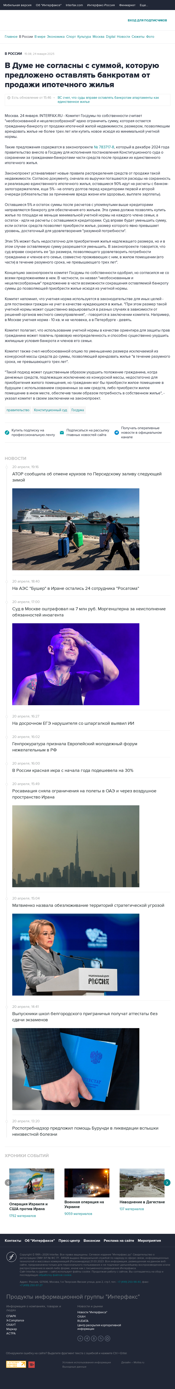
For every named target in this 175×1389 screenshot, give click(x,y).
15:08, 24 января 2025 (39, 54)
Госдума (77, 410)
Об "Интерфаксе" (49, 5)
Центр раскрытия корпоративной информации (99, 1327)
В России (26, 37)
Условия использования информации (86, 1362)
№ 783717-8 (104, 147)
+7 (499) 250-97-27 (31, 1285)
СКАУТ (11, 1325)
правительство (18, 410)
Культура (84, 37)
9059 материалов (78, 1214)
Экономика (56, 37)
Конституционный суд (50, 410)
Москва (98, 37)
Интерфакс (87, 20)
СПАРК (11, 1316)
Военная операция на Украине (84, 1204)
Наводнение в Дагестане (142, 1202)
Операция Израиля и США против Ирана (28, 1206)
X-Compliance (15, 1320)
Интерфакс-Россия (101, 5)
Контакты (13, 1240)
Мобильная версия (17, 5)
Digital (110, 37)
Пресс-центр (69, 1240)
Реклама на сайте (119, 1240)
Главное (11, 37)
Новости (123, 37)
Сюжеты (138, 37)
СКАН (81, 1316)
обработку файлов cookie (55, 1275)
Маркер (11, 1329)
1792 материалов (22, 1216)
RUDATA (83, 1321)
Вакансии (92, 1240)
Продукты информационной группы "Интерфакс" (73, 1296)
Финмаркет (127, 5)
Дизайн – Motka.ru (132, 1362)
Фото (150, 37)
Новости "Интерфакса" (92, 1312)
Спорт (71, 37)
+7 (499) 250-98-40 (129, 1282)
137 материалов (132, 1209)
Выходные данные (74, 1367)
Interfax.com (74, 5)
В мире (40, 37)
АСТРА (11, 1333)
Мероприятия (149, 1240)
